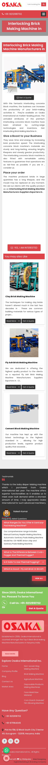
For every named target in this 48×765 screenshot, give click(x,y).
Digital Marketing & (21, 762)
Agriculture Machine (33, 679)
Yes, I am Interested (24, 247)
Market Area (7, 686)
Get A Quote (24, 97)
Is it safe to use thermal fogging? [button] (21, 562)
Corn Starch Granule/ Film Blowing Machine (34, 701)
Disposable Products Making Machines (34, 685)
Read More (13, 321)
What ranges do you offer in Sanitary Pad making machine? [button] (23, 524)
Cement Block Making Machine (22, 428)
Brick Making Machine (34, 674)
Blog (4, 676)
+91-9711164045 (13, 723)
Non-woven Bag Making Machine (31, 667)
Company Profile (10, 671)
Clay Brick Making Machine (20, 296)
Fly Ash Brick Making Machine (21, 362)
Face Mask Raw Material (31, 693)
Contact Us (7, 681)
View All (39, 578)
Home (5, 666)
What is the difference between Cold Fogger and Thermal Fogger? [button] (23, 554)
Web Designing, (39, 759)
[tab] (24, 524)
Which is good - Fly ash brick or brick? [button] (23, 569)
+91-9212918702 (12, 14)
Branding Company (38, 762)
